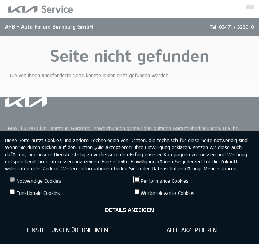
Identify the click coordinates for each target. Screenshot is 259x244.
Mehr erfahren (220, 168)
